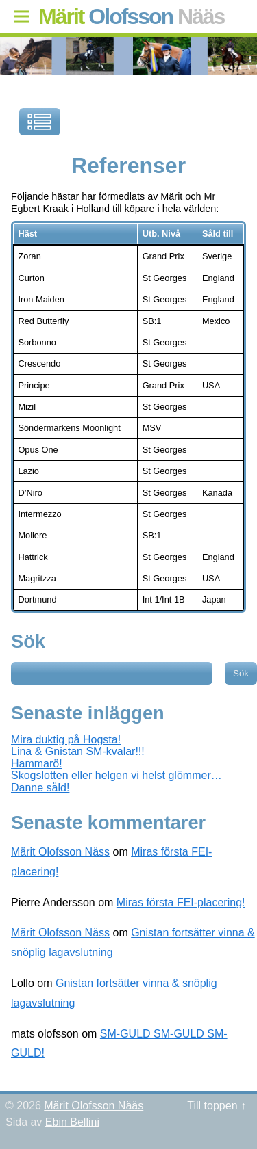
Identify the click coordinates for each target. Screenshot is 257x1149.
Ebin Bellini (72, 1122)
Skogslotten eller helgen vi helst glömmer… (116, 775)
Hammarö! (36, 763)
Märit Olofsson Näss (60, 852)
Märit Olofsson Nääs (93, 1105)
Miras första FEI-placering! (181, 902)
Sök (28, 641)
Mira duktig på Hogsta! (66, 739)
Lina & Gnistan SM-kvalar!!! (78, 751)
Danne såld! (40, 787)
